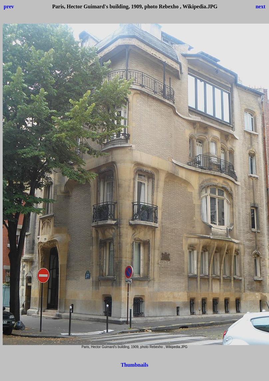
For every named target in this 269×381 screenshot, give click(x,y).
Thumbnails (134, 365)
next (260, 6)
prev (9, 6)
